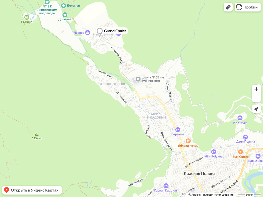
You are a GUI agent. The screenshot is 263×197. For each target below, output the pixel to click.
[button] (228, 7)
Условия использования (218, 194)
